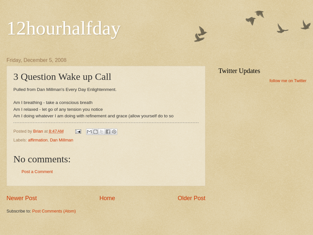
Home (107, 198)
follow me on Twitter (287, 80)
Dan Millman (61, 140)
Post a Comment (37, 171)
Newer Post (22, 198)
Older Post (191, 198)
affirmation (38, 140)
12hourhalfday (64, 28)
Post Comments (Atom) (54, 211)
